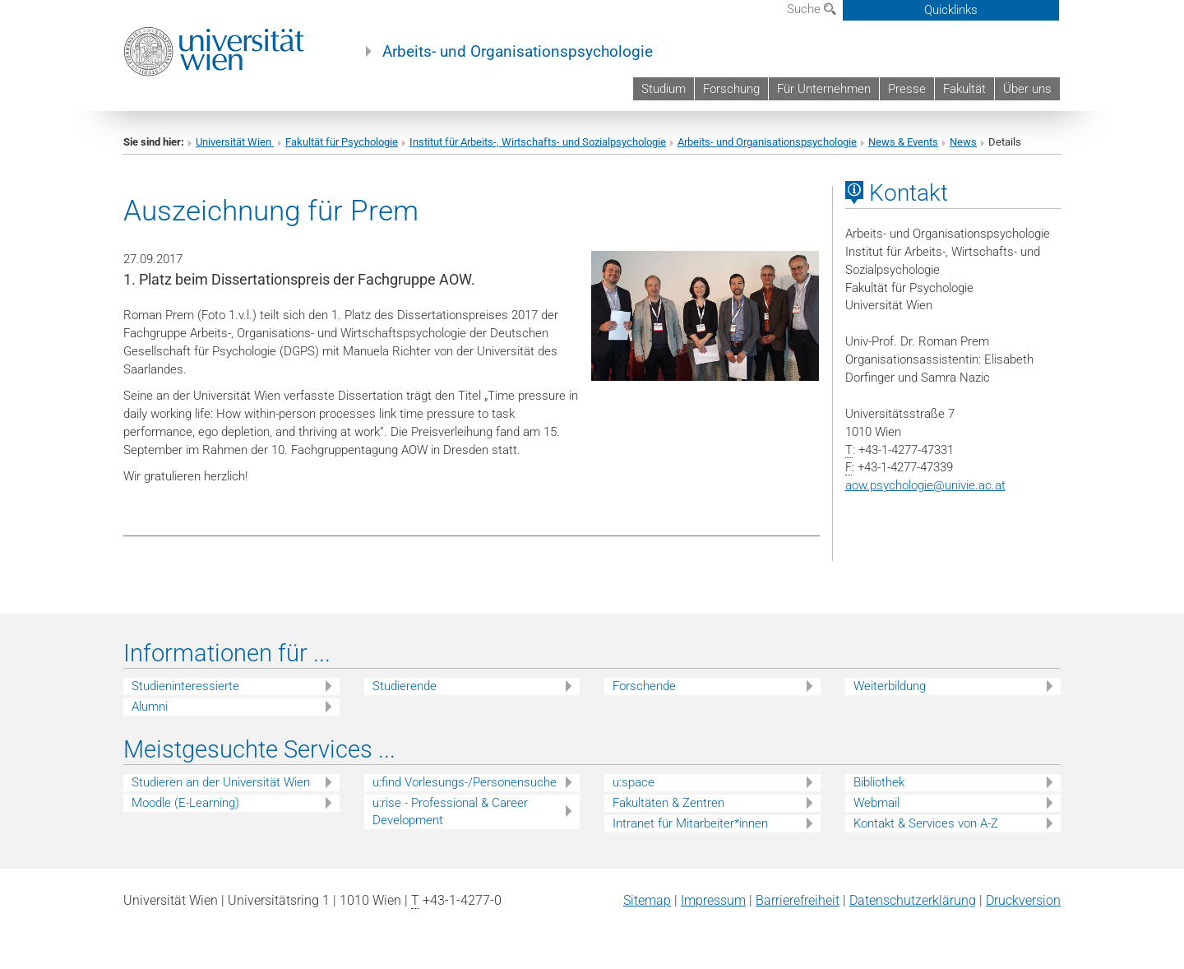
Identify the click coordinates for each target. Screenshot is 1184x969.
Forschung (731, 88)
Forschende (644, 686)
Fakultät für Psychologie (341, 142)
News (963, 142)
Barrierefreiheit (797, 900)
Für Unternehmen (824, 88)
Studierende (404, 686)
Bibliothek (878, 782)
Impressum (713, 900)
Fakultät (964, 88)
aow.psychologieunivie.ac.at (925, 485)
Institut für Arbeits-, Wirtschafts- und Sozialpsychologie (537, 142)
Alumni (150, 706)
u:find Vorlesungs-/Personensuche (464, 782)
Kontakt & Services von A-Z (925, 823)
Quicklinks (951, 9)
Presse (907, 88)
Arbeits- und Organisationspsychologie (517, 52)
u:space (633, 782)
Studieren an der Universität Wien (221, 782)
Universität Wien (235, 142)
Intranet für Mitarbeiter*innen (690, 823)
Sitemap (647, 900)
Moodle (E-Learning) (185, 802)
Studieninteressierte (185, 686)
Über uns (1027, 88)
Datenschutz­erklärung (912, 900)
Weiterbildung (889, 686)
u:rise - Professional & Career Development (450, 811)
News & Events (903, 142)
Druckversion (1023, 900)
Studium (663, 88)
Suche (811, 9)
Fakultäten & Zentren (668, 802)
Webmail (876, 802)
